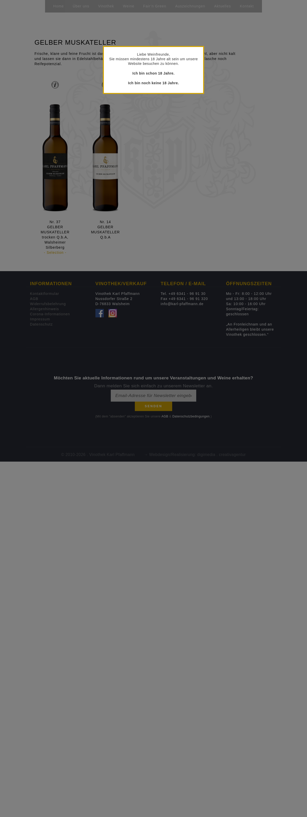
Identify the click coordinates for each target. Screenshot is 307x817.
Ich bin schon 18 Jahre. (154, 73)
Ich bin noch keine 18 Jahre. (153, 83)
